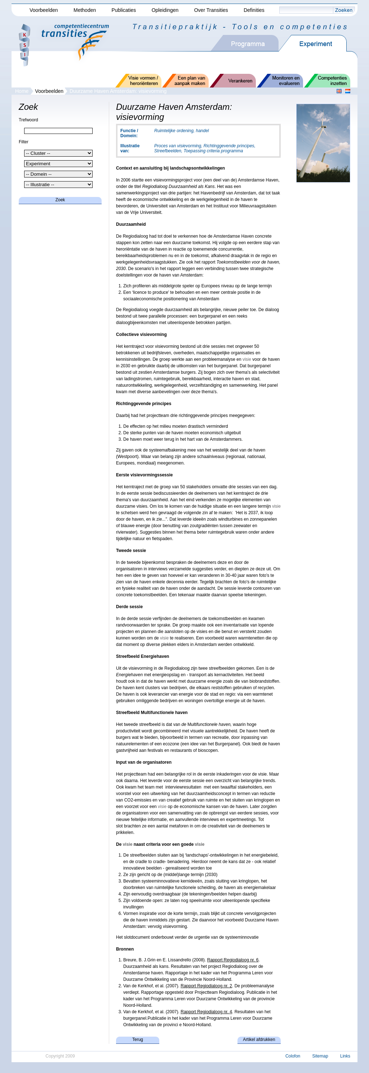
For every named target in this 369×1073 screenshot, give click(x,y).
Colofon (292, 1056)
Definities (254, 10)
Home (21, 91)
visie (247, 359)
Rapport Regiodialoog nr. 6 (233, 959)
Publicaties (124, 10)
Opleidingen (165, 10)
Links (345, 1056)
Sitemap (320, 1056)
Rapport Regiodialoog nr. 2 (206, 985)
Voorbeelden (44, 10)
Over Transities (211, 10)
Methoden (85, 10)
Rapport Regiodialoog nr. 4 (206, 1011)
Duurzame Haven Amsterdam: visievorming (118, 91)
